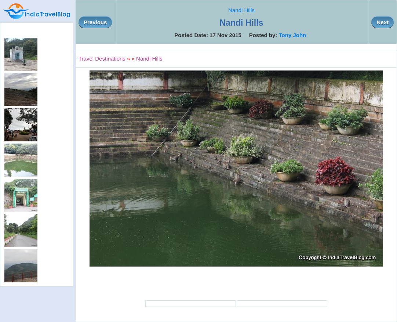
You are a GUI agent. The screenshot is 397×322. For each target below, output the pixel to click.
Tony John (292, 35)
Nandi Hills (241, 10)
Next (382, 22)
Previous (95, 22)
